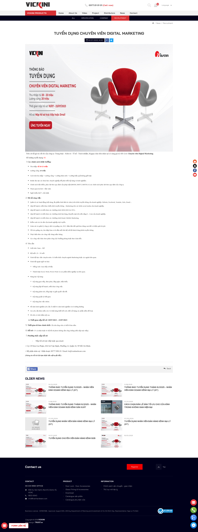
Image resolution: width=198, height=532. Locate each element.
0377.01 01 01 (95, 5)
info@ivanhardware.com (37, 499)
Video (84, 13)
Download (70, 493)
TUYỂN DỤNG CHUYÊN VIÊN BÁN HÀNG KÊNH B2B (71, 438)
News (122, 13)
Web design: (29, 522)
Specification (87, 18)
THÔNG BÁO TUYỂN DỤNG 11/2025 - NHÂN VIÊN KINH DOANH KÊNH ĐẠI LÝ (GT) (71, 388)
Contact (133, 13)
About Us (73, 13)
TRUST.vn (39, 522)
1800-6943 (32, 496)
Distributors (109, 13)
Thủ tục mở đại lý (110, 489)
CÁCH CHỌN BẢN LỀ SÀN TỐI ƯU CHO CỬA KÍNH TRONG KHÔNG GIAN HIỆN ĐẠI (147, 405)
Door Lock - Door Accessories (78, 486)
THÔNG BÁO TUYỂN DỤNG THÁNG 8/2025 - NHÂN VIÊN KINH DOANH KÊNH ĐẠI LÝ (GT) (148, 388)
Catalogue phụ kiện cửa (75, 500)
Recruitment (120, 18)
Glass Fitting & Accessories (77, 489)
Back (169, 368)
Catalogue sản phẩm (74, 496)
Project (95, 13)
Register (134, 467)
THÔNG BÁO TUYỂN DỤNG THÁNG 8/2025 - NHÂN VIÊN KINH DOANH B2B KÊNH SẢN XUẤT (72, 405)
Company (104, 18)
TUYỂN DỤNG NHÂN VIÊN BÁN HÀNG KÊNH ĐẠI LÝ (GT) (71, 422)
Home (61, 13)
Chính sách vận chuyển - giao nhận (117, 486)
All (73, 18)
